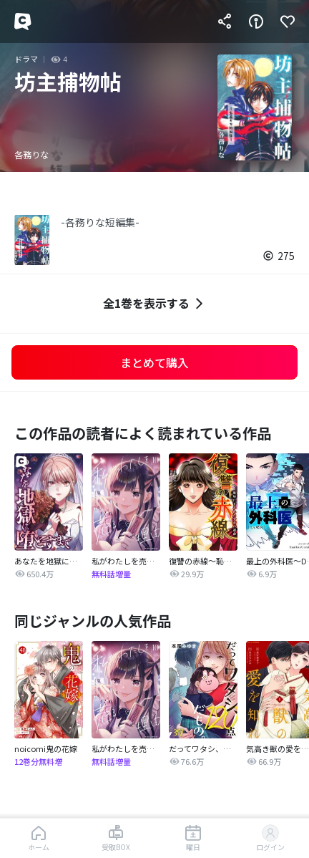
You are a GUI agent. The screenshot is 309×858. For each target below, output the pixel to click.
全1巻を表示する (155, 303)
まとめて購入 (154, 362)
